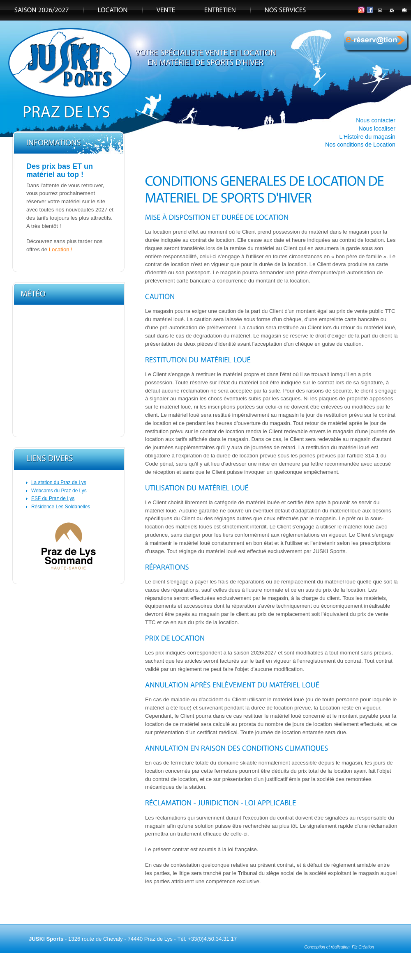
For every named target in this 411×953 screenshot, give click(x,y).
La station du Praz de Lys (58, 482)
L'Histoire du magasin (367, 136)
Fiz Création (363, 947)
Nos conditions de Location (360, 144)
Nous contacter (375, 120)
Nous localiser (377, 128)
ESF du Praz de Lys (52, 498)
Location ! (60, 249)
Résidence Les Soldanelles (60, 507)
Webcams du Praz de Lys (59, 491)
